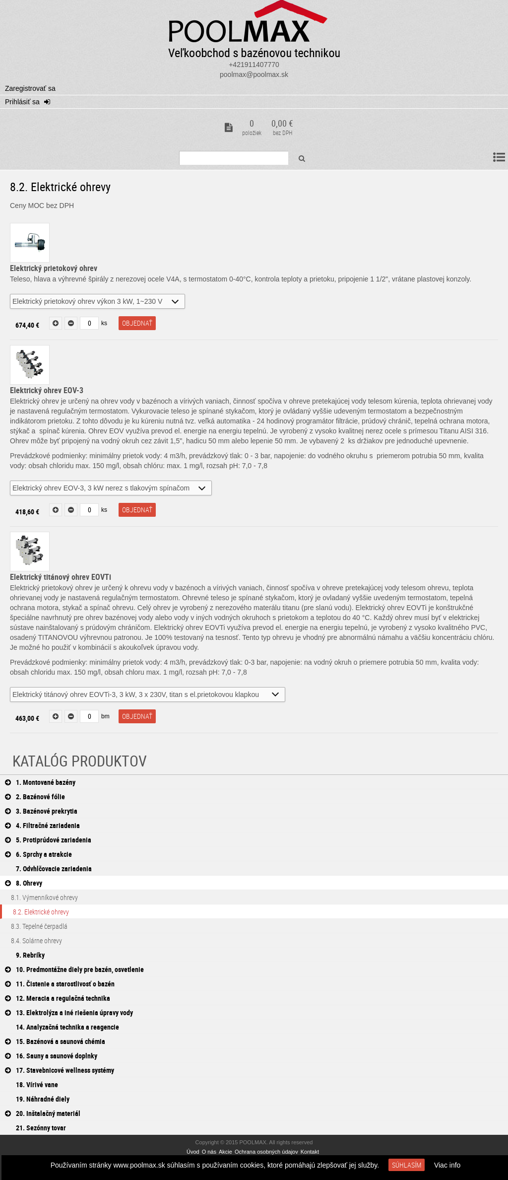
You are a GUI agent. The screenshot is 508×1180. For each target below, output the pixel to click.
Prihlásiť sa (23, 102)
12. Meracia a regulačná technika (57, 998)
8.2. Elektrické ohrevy (35, 911)
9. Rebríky (25, 955)
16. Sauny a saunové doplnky (51, 1055)
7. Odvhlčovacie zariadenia (48, 868)
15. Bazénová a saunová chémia (55, 1041)
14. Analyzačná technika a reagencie (62, 1027)
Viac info (447, 1165)
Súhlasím (406, 1165)
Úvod (193, 1152)
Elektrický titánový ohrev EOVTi (60, 576)
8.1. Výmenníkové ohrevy (39, 897)
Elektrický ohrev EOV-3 (46, 390)
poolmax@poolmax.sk (254, 74)
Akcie (225, 1152)
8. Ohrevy (23, 883)
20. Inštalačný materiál (42, 1113)
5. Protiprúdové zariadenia (48, 839)
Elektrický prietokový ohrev (53, 268)
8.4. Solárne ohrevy (31, 940)
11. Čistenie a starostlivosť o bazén (60, 983)
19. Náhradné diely (37, 1099)
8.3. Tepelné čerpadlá (33, 926)
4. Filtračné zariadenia (42, 825)
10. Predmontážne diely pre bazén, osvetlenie (74, 969)
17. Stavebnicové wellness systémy (59, 1070)
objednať (137, 323)
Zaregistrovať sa (30, 88)
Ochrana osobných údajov (266, 1152)
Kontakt (310, 1152)
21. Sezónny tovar (35, 1127)
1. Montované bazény (40, 782)
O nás (209, 1152)
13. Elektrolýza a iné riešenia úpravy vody (69, 1012)
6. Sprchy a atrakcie (38, 854)
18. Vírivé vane (31, 1084)
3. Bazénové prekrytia (41, 811)
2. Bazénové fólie (35, 796)
